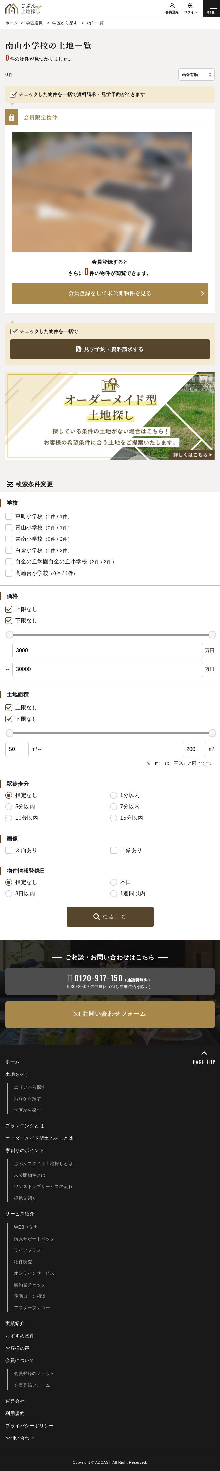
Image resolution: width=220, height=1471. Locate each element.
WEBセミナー (28, 1227)
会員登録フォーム (32, 1385)
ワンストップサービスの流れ (43, 1186)
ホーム (12, 1061)
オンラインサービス (34, 1273)
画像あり (126, 850)
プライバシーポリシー (29, 1425)
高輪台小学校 (31, 573)
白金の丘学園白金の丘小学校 (51, 561)
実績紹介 (15, 1323)
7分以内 (125, 806)
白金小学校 (29, 550)
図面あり (21, 850)
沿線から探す (27, 1098)
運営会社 (15, 1401)
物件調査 (23, 1261)
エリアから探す (30, 1087)
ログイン (190, 12)
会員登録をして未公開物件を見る (109, 293)
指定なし (21, 795)
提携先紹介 (25, 1198)
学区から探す (27, 1110)
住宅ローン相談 (30, 1296)
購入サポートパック (34, 1238)
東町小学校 (29, 516)
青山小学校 (29, 527)
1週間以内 (128, 893)
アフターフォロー (32, 1307)
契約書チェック (30, 1284)
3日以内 (20, 893)
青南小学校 (29, 539)
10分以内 (21, 818)
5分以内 (20, 806)
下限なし (21, 620)
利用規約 (15, 1413)
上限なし (21, 609)
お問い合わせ (19, 1438)
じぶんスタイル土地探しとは (43, 1163)
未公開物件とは (30, 1175)
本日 (120, 882)
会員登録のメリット (34, 1373)
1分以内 (125, 795)
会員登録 (172, 12)
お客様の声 (17, 1348)
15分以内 (126, 818)
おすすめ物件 (19, 1335)
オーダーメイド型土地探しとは (39, 1138)
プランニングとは (24, 1125)
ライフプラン (27, 1250)
